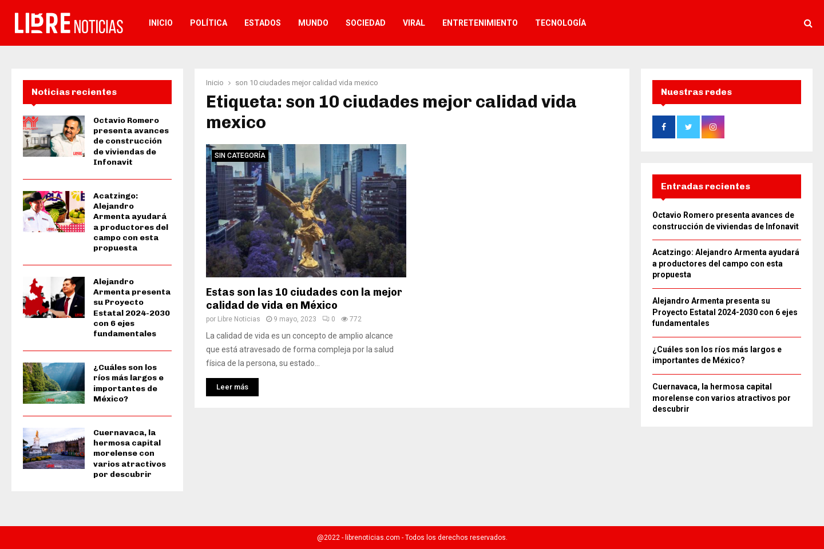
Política (208, 22)
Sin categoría (240, 156)
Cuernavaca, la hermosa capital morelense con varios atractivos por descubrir (129, 453)
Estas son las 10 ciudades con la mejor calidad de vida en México (304, 299)
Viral (414, 22)
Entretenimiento (480, 22)
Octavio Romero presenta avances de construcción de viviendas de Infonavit (131, 141)
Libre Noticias (238, 319)
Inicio (161, 22)
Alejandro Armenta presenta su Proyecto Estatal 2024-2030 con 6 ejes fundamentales (132, 308)
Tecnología (560, 22)
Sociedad (366, 22)
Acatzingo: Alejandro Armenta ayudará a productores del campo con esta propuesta (130, 222)
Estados (262, 22)
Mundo (313, 22)
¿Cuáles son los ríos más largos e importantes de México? (128, 383)
